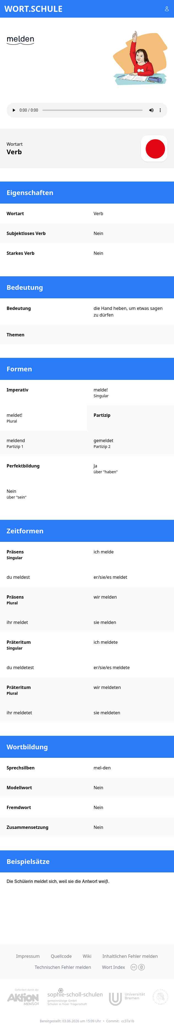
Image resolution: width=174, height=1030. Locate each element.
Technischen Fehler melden (63, 967)
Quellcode (61, 956)
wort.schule (33, 9)
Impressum (28, 956)
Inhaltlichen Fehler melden (130, 956)
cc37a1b (127, 1021)
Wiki (87, 956)
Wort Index (113, 967)
